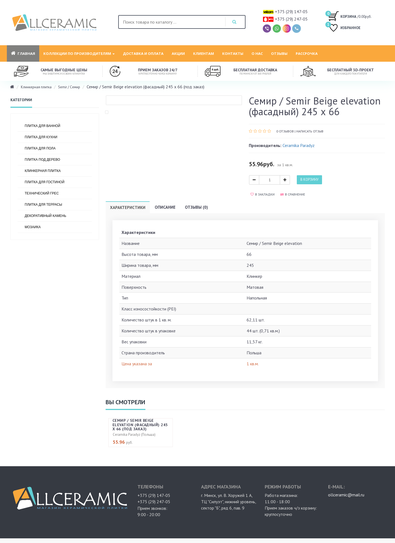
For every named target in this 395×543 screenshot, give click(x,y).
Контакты (232, 53)
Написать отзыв (309, 131)
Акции (178, 53)
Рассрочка (307, 53)
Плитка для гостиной (44, 182)
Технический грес (42, 193)
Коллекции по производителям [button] (79, 53)
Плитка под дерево (42, 160)
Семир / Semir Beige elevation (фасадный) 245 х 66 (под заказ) (140, 424)
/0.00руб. (350, 16)
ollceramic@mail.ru (346, 494)
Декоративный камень (45, 216)
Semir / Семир (69, 87)
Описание (165, 207)
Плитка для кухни (41, 137)
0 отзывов (285, 131)
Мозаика (33, 227)
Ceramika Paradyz (299, 145)
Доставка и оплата (143, 53)
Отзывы (279, 53)
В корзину (309, 179)
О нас (257, 53)
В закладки (262, 194)
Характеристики (127, 207)
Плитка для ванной (42, 126)
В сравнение (292, 194)
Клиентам (203, 53)
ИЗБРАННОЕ (344, 28)
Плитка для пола (40, 148)
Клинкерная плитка (36, 87)
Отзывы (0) (196, 207)
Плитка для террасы (43, 205)
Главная (23, 53)
